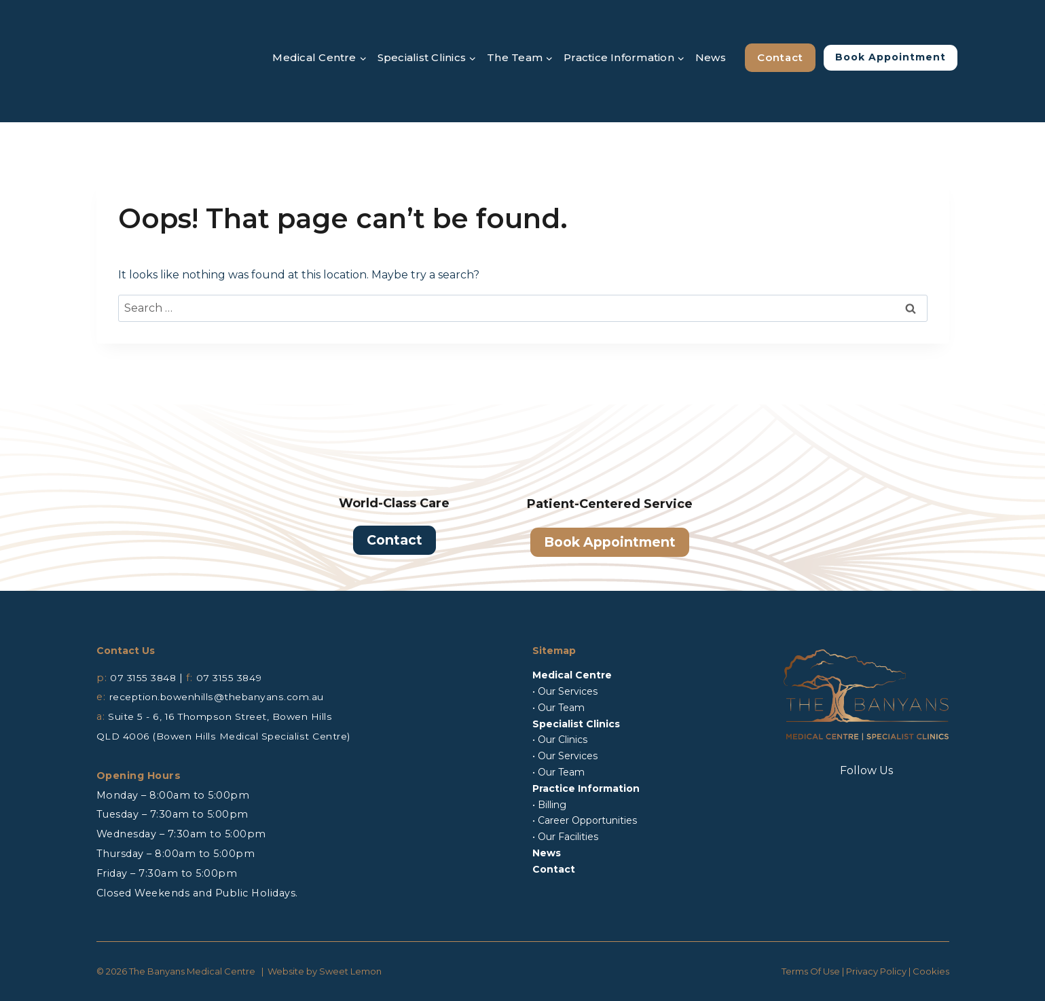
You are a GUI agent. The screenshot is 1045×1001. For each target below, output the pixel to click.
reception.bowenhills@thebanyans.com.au (222, 697)
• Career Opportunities (584, 820)
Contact (780, 57)
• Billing (549, 805)
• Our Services (565, 691)
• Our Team (558, 708)
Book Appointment (890, 57)
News (710, 57)
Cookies (931, 971)
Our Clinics (562, 739)
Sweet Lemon (350, 971)
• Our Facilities (565, 837)
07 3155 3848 (144, 678)
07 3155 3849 (234, 678)
